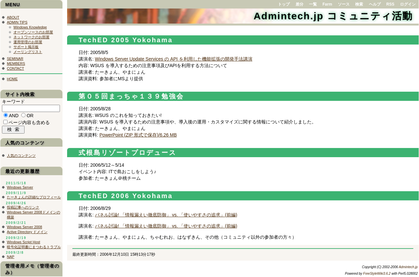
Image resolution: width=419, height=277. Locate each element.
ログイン (408, 4)
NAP (10, 258)
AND (14, 116)
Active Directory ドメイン (27, 233)
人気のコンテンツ (21, 157)
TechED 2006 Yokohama (126, 195)
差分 (299, 4)
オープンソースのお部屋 (33, 32)
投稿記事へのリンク (23, 209)
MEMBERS (16, 63)
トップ (284, 4)
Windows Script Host (23, 244)
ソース (344, 4)
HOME (12, 79)
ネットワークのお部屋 (31, 37)
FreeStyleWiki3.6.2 (377, 273)
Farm (327, 4)
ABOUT (13, 17)
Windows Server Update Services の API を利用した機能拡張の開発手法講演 (173, 59)
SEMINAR (15, 59)
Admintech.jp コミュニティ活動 (333, 15)
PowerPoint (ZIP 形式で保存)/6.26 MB (138, 135)
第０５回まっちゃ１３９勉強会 (131, 96)
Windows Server (20, 189)
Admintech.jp (408, 267)
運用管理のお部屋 (27, 42)
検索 (359, 4)
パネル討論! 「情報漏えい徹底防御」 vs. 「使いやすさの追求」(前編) (166, 214)
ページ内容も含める (29, 123)
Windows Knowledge (30, 27)
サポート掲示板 (26, 47)
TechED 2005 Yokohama (126, 40)
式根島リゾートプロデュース (127, 152)
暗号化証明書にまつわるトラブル (34, 248)
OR (30, 116)
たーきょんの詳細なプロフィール (34, 199)
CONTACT (15, 68)
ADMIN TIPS (17, 22)
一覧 (313, 4)
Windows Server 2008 (24, 229)
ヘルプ (375, 4)
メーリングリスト (27, 52)
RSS (390, 4)
